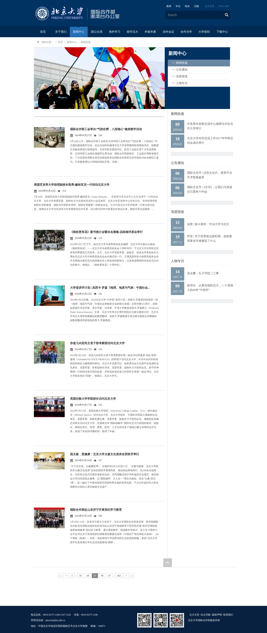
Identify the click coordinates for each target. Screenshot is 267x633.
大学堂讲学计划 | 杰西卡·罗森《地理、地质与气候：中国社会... (110, 287)
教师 (168, 6)
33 (80, 575)
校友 (187, 6)
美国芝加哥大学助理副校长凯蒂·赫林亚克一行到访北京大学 (71, 184)
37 (109, 575)
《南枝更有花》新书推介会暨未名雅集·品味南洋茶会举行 (106, 232)
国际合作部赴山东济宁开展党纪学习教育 (96, 509)
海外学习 (114, 31)
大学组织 (204, 31)
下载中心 (222, 31)
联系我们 (228, 614)
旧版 (196, 6)
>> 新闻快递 (180, 62)
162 (119, 575)
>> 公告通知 (180, 69)
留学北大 (132, 31)
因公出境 (96, 31)
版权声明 (217, 614)
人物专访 (177, 261)
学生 (178, 6)
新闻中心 (78, 31)
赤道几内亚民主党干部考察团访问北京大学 (97, 343)
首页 (43, 31)
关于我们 (61, 31)
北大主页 (209, 6)
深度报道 (177, 212)
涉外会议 (168, 31)
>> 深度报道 (180, 76)
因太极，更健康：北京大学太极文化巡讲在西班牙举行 (104, 454)
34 (87, 575)
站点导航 (206, 614)
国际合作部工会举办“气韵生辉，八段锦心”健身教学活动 (106, 129)
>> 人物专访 (180, 83)
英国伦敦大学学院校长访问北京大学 (93, 398)
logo (90, 13)
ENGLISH (224, 6)
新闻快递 (86, 42)
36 (102, 575)
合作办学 (186, 31)
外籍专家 (150, 31)
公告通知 (177, 163)
